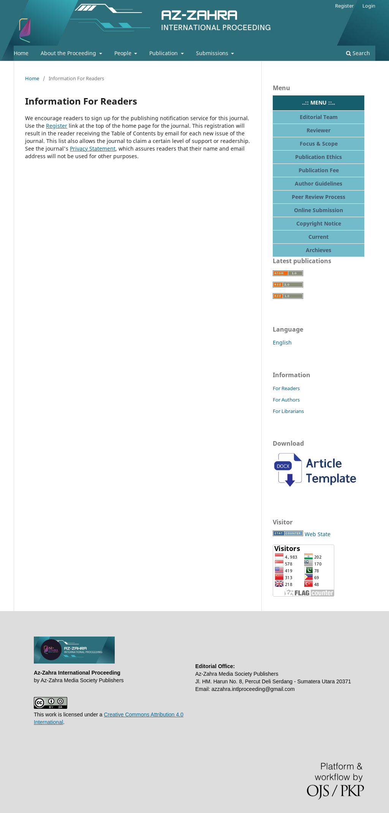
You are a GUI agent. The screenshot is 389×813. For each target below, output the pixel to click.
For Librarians (288, 411)
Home (21, 53)
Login (368, 5)
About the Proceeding (69, 53)
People (123, 53)
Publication (164, 53)
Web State (317, 534)
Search (358, 53)
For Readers (286, 388)
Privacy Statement (92, 148)
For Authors (286, 399)
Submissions (213, 53)
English (282, 342)
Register (344, 5)
